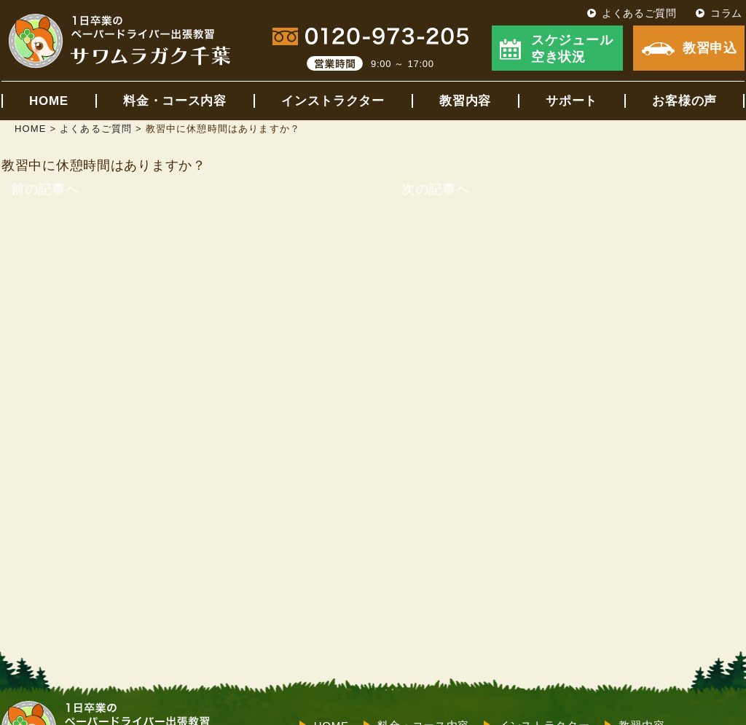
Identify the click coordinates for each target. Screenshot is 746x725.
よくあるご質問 (639, 13)
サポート (571, 101)
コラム (726, 13)
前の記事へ (45, 189)
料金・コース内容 (175, 101)
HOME (48, 101)
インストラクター (333, 101)
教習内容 (465, 101)
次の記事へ (435, 189)
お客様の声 (684, 101)
